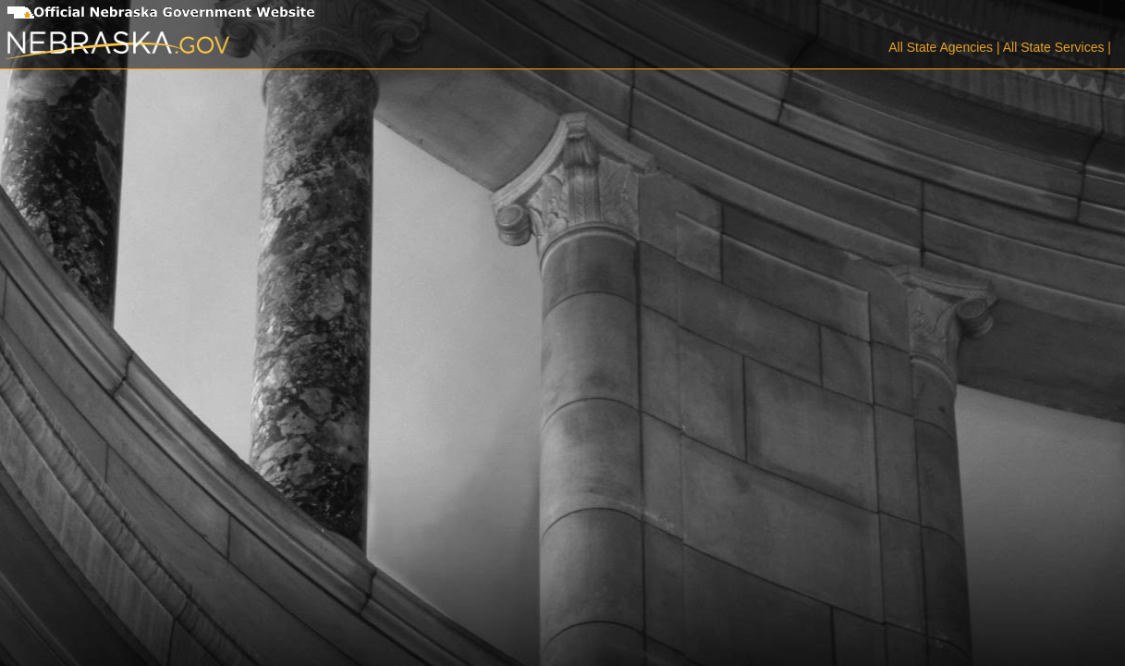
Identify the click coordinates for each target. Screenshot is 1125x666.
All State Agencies (940, 47)
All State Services (1054, 47)
